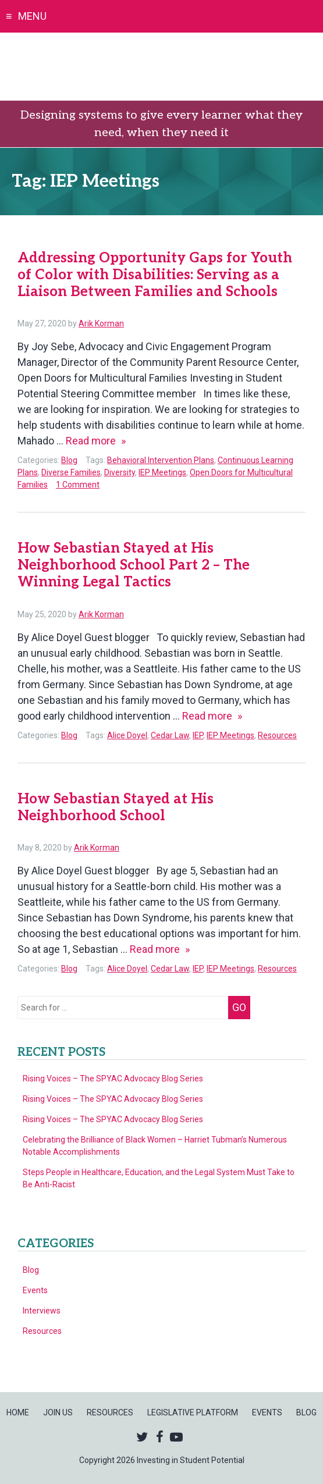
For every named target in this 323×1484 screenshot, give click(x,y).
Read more (96, 441)
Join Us (58, 1412)
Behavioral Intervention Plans (160, 460)
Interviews (42, 1310)
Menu (32, 16)
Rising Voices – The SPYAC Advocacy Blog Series (113, 1078)
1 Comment (78, 484)
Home (17, 1412)
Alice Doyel (127, 735)
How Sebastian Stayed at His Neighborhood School (115, 807)
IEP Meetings (162, 472)
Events (35, 1290)
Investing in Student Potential (161, 66)
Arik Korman (101, 323)
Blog (69, 460)
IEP (198, 735)
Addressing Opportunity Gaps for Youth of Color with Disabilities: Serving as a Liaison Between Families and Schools (154, 275)
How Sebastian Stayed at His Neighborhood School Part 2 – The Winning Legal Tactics (133, 565)
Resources (277, 735)
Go (239, 1007)
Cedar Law (170, 735)
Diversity (119, 472)
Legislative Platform (192, 1412)
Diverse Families (71, 472)
